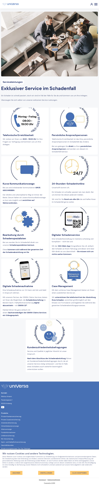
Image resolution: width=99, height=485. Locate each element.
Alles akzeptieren (79, 473)
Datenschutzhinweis (54, 480)
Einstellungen (46, 473)
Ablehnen (16, 473)
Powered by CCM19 (49, 483)
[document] (49, 461)
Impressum (42, 480)
